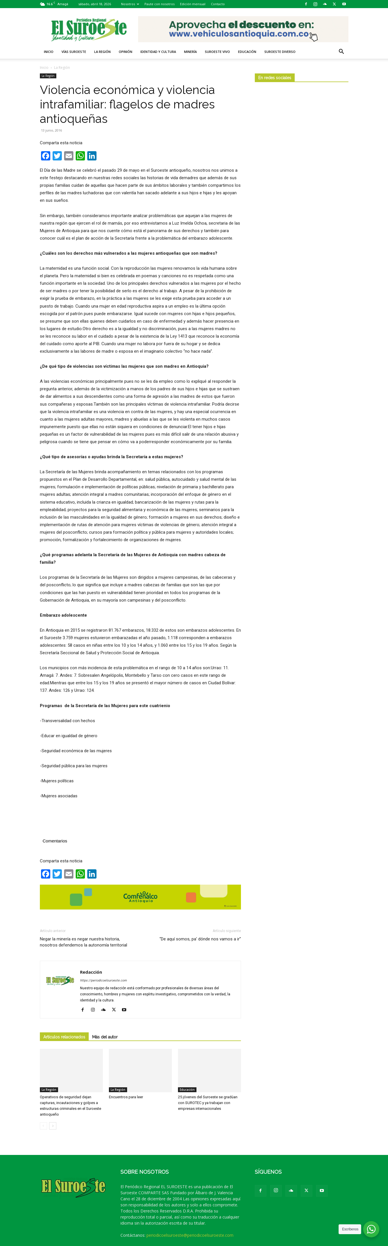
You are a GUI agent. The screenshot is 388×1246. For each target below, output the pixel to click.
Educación (247, 51)
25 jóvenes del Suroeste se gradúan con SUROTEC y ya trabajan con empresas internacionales (207, 1103)
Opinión (125, 51)
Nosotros (130, 4)
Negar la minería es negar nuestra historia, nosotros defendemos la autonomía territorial (83, 942)
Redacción (91, 972)
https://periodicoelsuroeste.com (103, 980)
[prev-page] (43, 1125)
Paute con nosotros (159, 4)
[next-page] (52, 1125)
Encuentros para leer (126, 1097)
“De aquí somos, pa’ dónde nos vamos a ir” (200, 939)
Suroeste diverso (280, 51)
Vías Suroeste (74, 51)
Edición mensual (192, 4)
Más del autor (105, 1037)
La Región (102, 51)
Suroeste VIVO (217, 51)
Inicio (48, 51)
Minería (190, 51)
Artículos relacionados (64, 1037)
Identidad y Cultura (158, 51)
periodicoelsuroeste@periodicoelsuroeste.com (189, 1235)
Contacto (218, 4)
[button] (341, 52)
